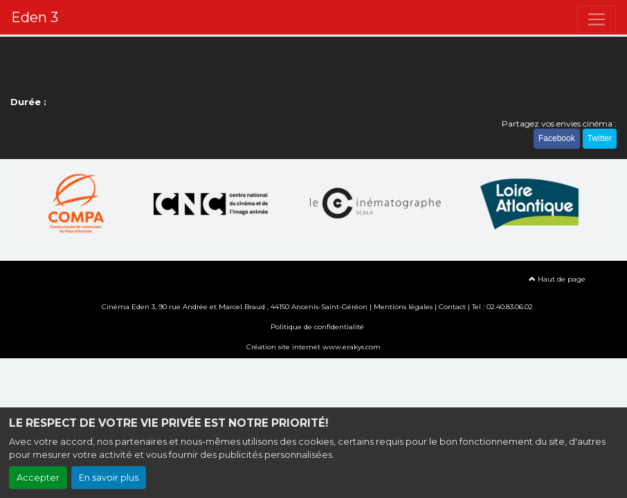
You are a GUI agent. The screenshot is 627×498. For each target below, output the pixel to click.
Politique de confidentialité (317, 326)
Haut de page (557, 279)
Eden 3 (34, 17)
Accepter (38, 477)
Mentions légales (403, 306)
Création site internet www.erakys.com (313, 346)
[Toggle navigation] (596, 19)
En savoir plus (108, 477)
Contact (452, 306)
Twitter (600, 138)
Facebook (556, 138)
